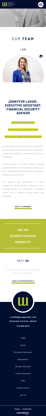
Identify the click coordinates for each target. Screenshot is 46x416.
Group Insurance (23, 366)
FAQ (23, 381)
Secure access (23, 388)
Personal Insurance (23, 352)
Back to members (23, 207)
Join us (23, 395)
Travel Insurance (23, 373)
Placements (23, 359)
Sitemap (17, 409)
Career (23, 345)
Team (23, 338)
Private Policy (27, 409)
